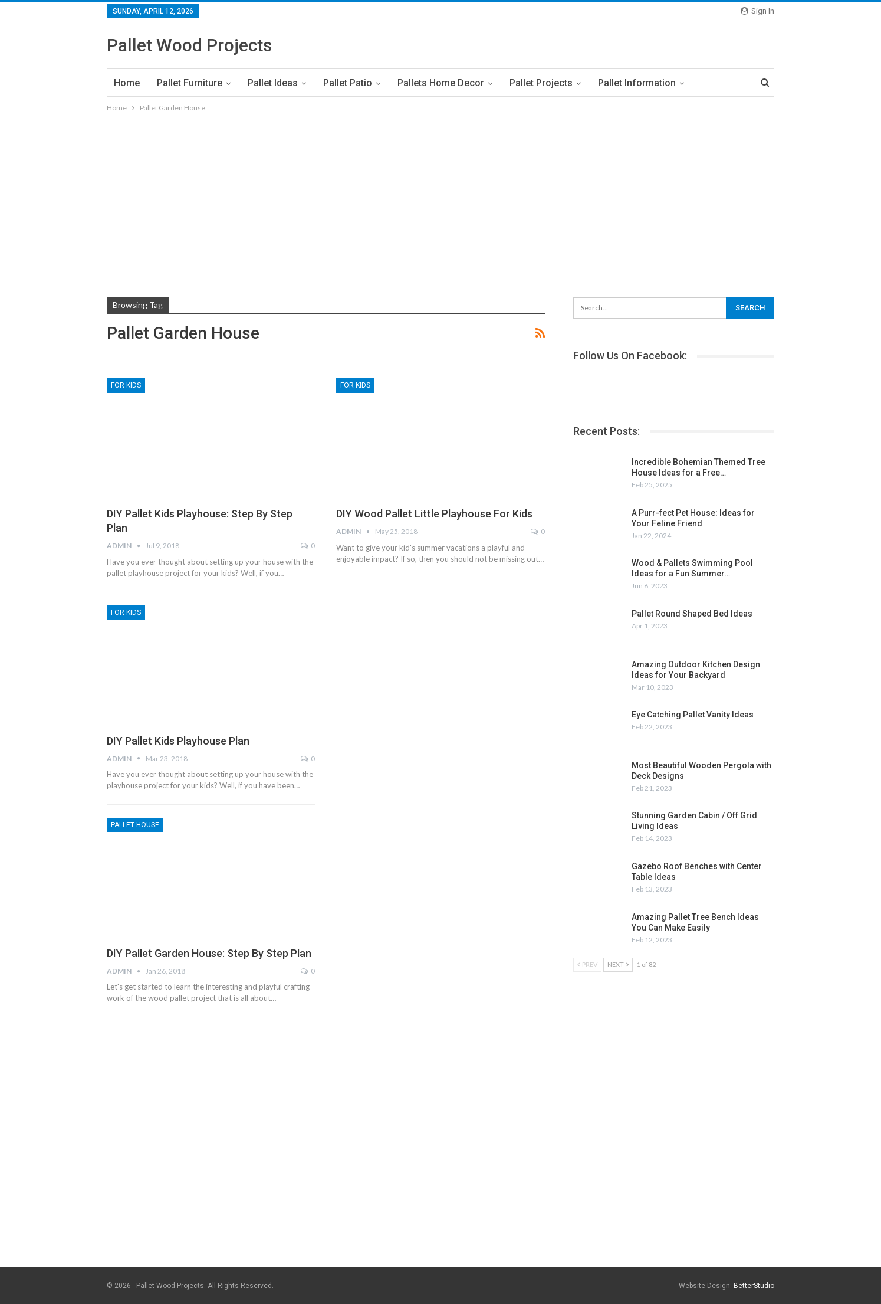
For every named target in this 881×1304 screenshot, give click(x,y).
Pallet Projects (541, 83)
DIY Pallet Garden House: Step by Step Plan (209, 953)
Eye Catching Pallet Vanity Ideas (693, 714)
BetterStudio (754, 1286)
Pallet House (135, 825)
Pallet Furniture (189, 83)
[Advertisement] (440, 203)
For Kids (126, 385)
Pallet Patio (347, 83)
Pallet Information (637, 83)
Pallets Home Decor (440, 83)
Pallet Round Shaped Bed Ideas (692, 613)
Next (618, 964)
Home (127, 83)
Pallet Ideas (273, 83)
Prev (587, 964)
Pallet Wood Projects (189, 45)
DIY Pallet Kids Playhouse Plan (178, 741)
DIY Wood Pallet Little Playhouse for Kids (434, 513)
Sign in (757, 10)
